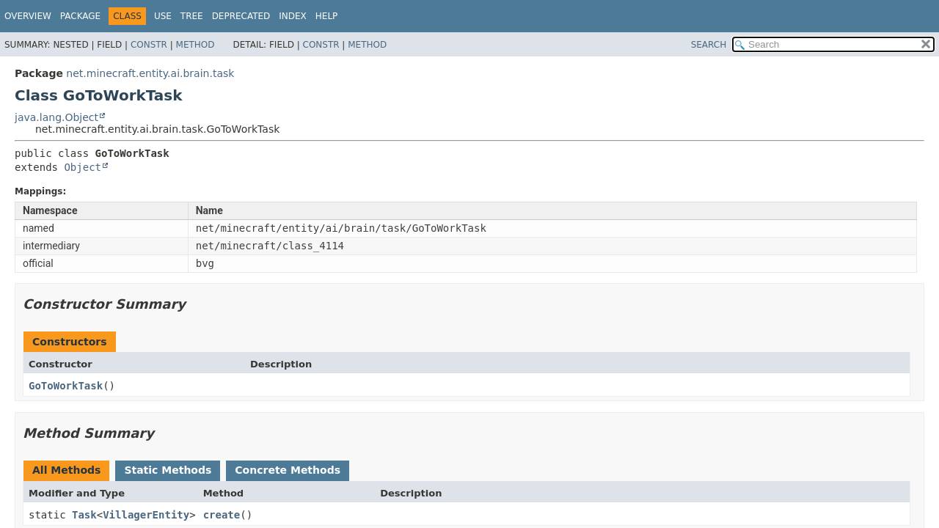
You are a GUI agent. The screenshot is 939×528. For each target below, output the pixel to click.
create (222, 515)
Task (84, 515)
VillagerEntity (146, 515)
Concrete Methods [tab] (287, 470)
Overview (27, 16)
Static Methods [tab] (167, 470)
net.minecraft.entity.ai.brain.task (150, 73)
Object (82, 167)
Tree (191, 16)
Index (293, 16)
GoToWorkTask (66, 386)
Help (326, 16)
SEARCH (709, 45)
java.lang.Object (56, 117)
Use (163, 16)
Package (80, 16)
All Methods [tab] (66, 470)
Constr (149, 45)
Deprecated (241, 16)
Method (195, 45)
